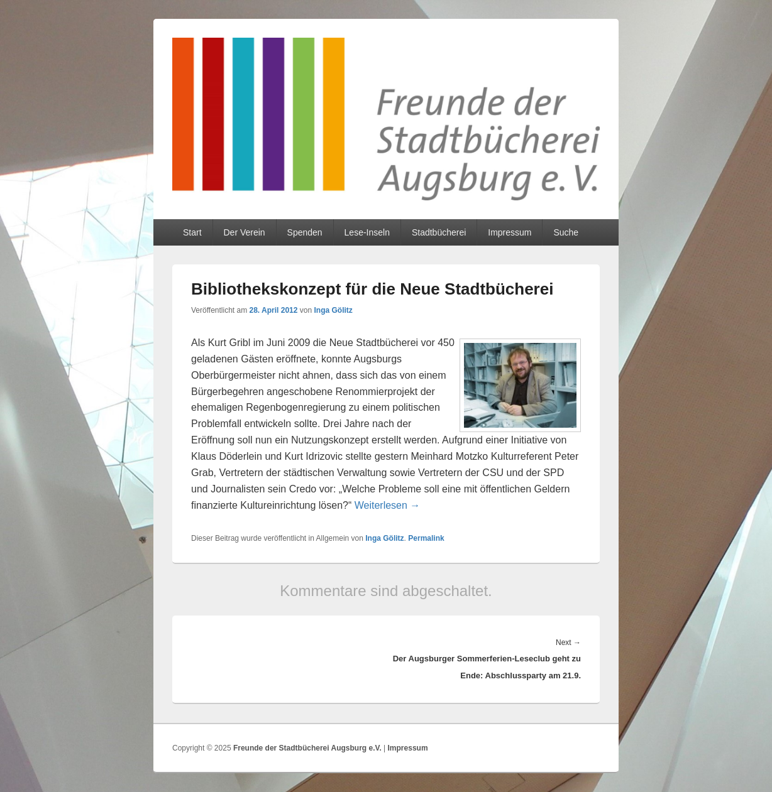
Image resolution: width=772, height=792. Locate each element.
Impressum (509, 232)
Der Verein (244, 232)
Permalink (426, 538)
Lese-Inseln (367, 232)
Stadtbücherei (439, 232)
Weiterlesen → (388, 505)
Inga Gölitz (333, 310)
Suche (565, 232)
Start (192, 232)
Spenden (305, 232)
